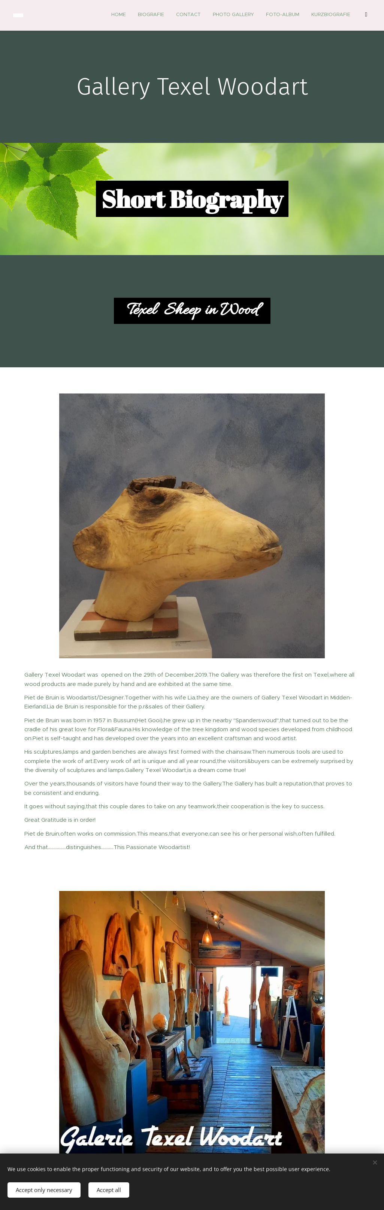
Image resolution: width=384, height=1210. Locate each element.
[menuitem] (265, 15)
